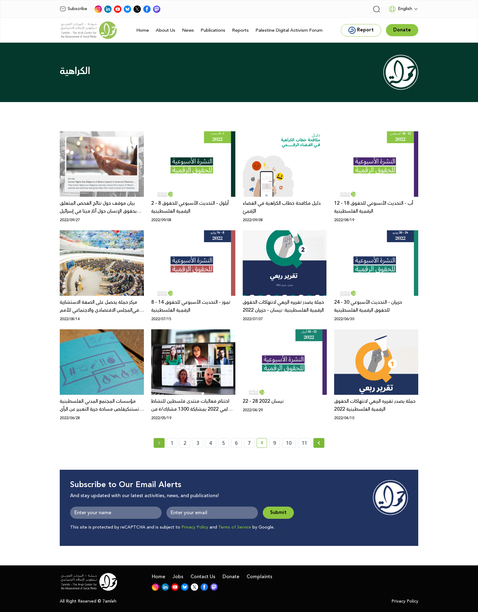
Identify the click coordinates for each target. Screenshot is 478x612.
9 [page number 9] (274, 443)
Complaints (259, 576)
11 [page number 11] (304, 443)
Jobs (178, 576)
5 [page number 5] (223, 443)
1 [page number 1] (172, 443)
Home (142, 30)
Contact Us (203, 576)
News (188, 30)
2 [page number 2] (185, 443)
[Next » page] (318, 443)
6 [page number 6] (236, 443)
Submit (278, 512)
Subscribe (73, 8)
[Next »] (319, 443)
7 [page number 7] (249, 443)
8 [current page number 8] (264, 444)
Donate (231, 576)
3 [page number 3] (197, 443)
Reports (240, 30)
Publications (213, 30)
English (400, 9)
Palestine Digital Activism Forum (289, 30)
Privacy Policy (194, 527)
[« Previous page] (159, 443)
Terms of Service (234, 527)
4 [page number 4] (210, 443)
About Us (165, 30)
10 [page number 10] (288, 443)
